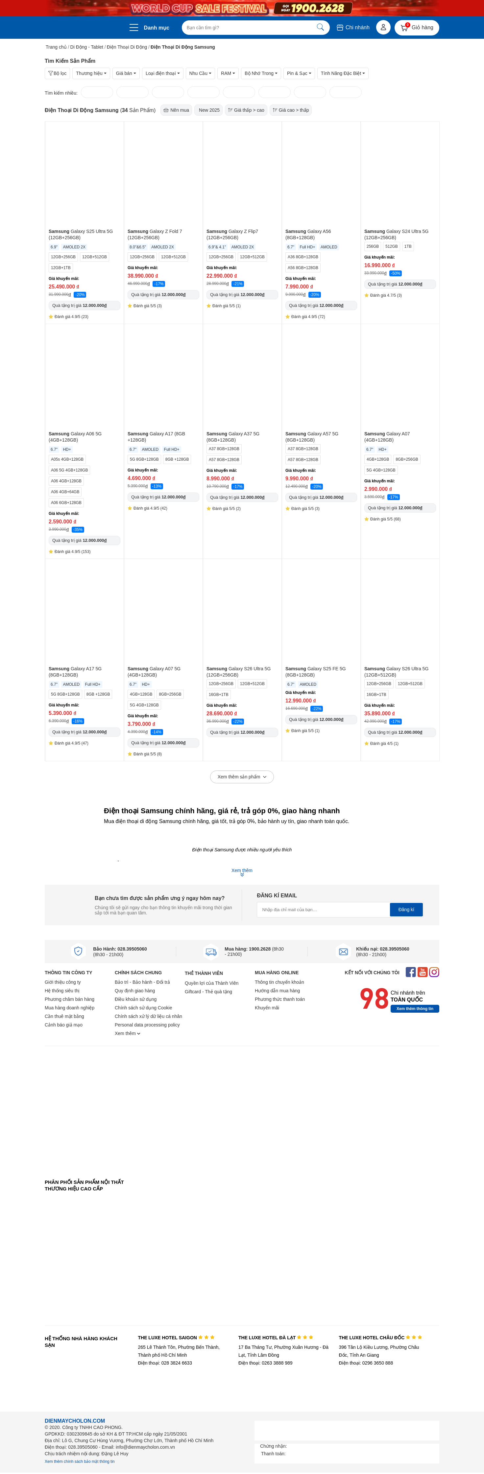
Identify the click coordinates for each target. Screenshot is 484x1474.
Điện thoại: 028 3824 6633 (165, 1363)
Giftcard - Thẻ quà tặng (208, 991)
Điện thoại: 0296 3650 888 (366, 1363)
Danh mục (157, 28)
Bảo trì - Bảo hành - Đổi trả (142, 982)
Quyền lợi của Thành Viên (211, 983)
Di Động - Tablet (86, 47)
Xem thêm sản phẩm (242, 777)
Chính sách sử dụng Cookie (143, 1007)
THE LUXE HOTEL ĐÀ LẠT (275, 1337)
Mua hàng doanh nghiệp (69, 1007)
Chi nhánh (352, 27)
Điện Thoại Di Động (127, 47)
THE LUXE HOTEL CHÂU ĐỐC (380, 1337)
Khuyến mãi (267, 1007)
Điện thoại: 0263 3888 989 (265, 1363)
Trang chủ (56, 47)
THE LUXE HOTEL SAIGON (176, 1337)
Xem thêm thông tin (415, 1008)
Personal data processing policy (147, 1024)
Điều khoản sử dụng (136, 999)
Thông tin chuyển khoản (279, 982)
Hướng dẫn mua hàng (277, 990)
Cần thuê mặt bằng (64, 1016)
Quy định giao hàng (135, 990)
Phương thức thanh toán (280, 999)
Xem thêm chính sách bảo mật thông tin (80, 1461)
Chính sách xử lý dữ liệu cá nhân (148, 1016)
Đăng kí (406, 909)
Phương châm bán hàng (69, 999)
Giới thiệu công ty (63, 982)
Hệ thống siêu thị (62, 990)
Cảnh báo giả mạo (64, 1024)
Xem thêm (127, 1033)
